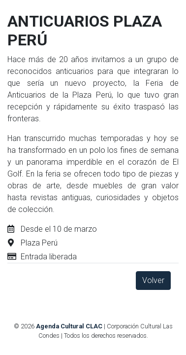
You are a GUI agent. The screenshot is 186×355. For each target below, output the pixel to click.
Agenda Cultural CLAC (69, 326)
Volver (153, 280)
